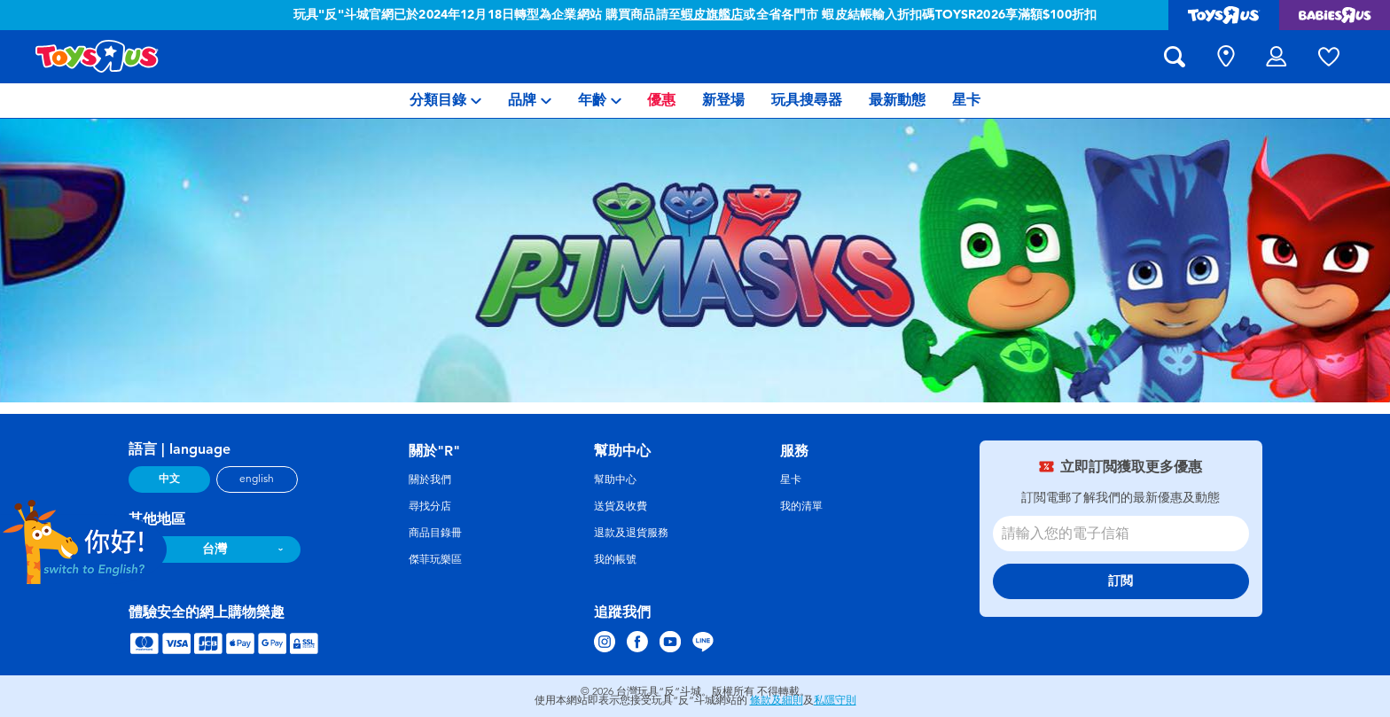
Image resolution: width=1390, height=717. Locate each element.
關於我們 (430, 479)
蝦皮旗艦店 (712, 14)
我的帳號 (615, 559)
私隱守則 (835, 700)
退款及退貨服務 (631, 532)
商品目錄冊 (435, 532)
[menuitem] (445, 100)
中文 (169, 478)
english (256, 478)
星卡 (790, 479)
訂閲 (1120, 580)
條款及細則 (776, 700)
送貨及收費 (620, 506)
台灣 (214, 549)
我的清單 (801, 506)
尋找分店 (430, 506)
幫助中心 (615, 479)
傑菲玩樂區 (435, 559)
